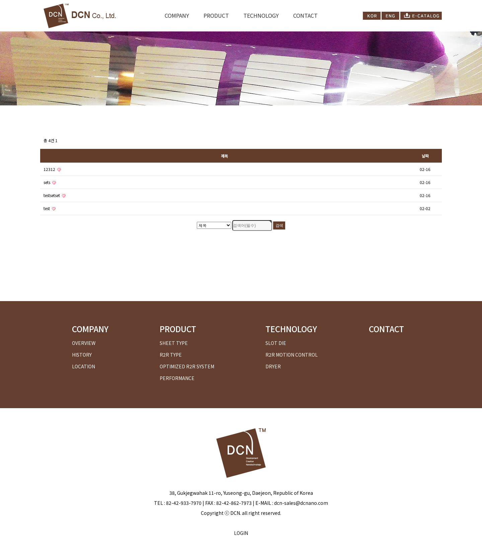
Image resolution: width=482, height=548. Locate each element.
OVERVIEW (83, 343)
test (50, 208)
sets (50, 182)
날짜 (425, 156)
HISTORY (82, 354)
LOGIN (241, 533)
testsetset (55, 195)
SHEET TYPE (174, 343)
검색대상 (40, 105)
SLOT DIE (275, 343)
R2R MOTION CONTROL (291, 354)
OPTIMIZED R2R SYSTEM (187, 366)
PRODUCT (216, 15)
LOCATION (83, 366)
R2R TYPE (171, 354)
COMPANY (177, 15)
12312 (52, 169)
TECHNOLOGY (261, 15)
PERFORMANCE (177, 378)
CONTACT (305, 15)
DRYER (273, 366)
